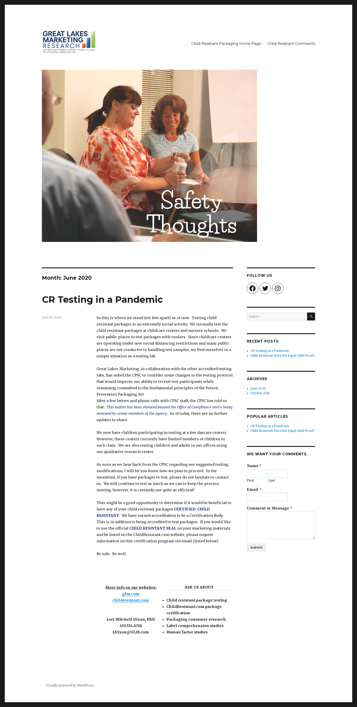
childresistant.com (130, 600)
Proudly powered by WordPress (69, 685)
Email (254, 489)
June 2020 (258, 388)
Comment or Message (269, 508)
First (250, 480)
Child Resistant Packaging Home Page (226, 43)
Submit (256, 547)
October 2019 (260, 393)
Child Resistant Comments (291, 43)
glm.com (130, 594)
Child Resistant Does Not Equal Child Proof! (282, 356)
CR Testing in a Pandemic (102, 299)
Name (254, 466)
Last (271, 480)
